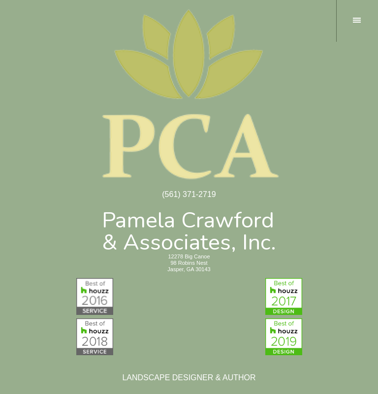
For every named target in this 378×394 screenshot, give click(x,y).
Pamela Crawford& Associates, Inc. (189, 229)
